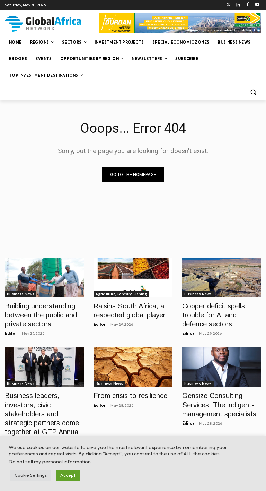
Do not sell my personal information (50, 461)
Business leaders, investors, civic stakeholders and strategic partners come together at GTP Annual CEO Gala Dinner (44, 405)
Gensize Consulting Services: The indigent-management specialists (215, 398)
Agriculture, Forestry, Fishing (121, 293)
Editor (11, 329)
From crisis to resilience (126, 390)
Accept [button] (68, 475)
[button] (253, 92)
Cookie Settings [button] (31, 475)
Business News (20, 293)
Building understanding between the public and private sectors (36, 313)
